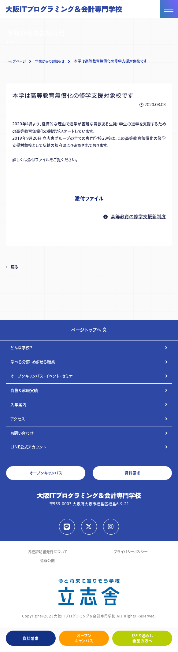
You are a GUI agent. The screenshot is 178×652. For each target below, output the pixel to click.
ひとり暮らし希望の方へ (142, 638)
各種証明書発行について (47, 552)
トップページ (16, 61)
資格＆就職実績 (24, 390)
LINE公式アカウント (28, 446)
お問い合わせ (22, 433)
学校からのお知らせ (50, 61)
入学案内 (18, 404)
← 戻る (12, 266)
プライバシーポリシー (131, 552)
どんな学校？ (21, 347)
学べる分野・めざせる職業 (32, 361)
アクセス (17, 418)
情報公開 (47, 560)
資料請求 (31, 638)
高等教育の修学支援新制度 (138, 216)
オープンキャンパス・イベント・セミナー (43, 376)
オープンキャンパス (84, 638)
